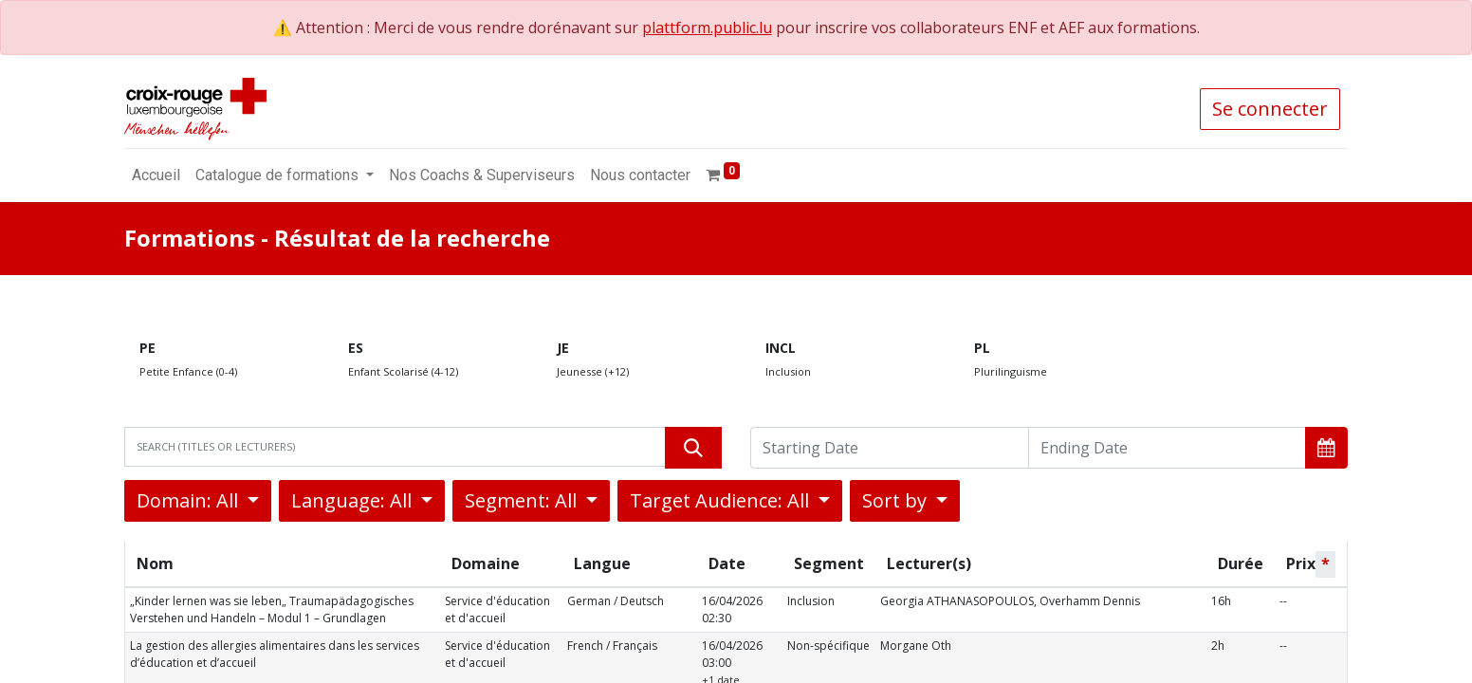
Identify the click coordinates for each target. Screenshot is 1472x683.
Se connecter (1270, 108)
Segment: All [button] (523, 500)
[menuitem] (156, 175)
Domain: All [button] (190, 500)
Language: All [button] (353, 500)
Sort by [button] (896, 500)
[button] (1326, 447)
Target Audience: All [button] (722, 500)
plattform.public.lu (707, 27)
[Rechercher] (693, 448)
